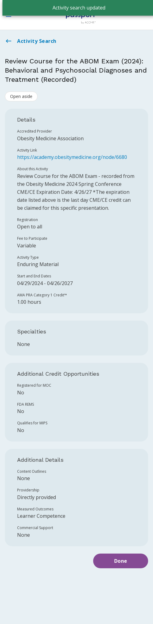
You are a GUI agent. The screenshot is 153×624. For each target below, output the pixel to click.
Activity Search (30, 41)
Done (120, 561)
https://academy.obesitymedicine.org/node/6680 (72, 157)
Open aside (21, 96)
